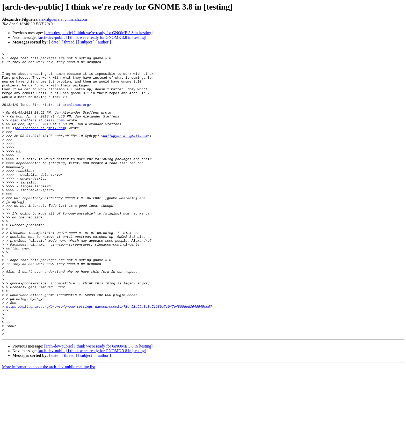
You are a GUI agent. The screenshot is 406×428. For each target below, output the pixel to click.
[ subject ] (86, 42)
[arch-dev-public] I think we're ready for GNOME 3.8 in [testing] (98, 33)
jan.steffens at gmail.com (37, 134)
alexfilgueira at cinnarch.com (63, 19)
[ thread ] (69, 42)
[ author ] (103, 42)
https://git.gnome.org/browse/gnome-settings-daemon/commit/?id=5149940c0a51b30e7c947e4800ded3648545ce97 (109, 357)
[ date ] (55, 42)
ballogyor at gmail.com (125, 152)
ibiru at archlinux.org (67, 115)
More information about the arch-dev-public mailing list (48, 423)
